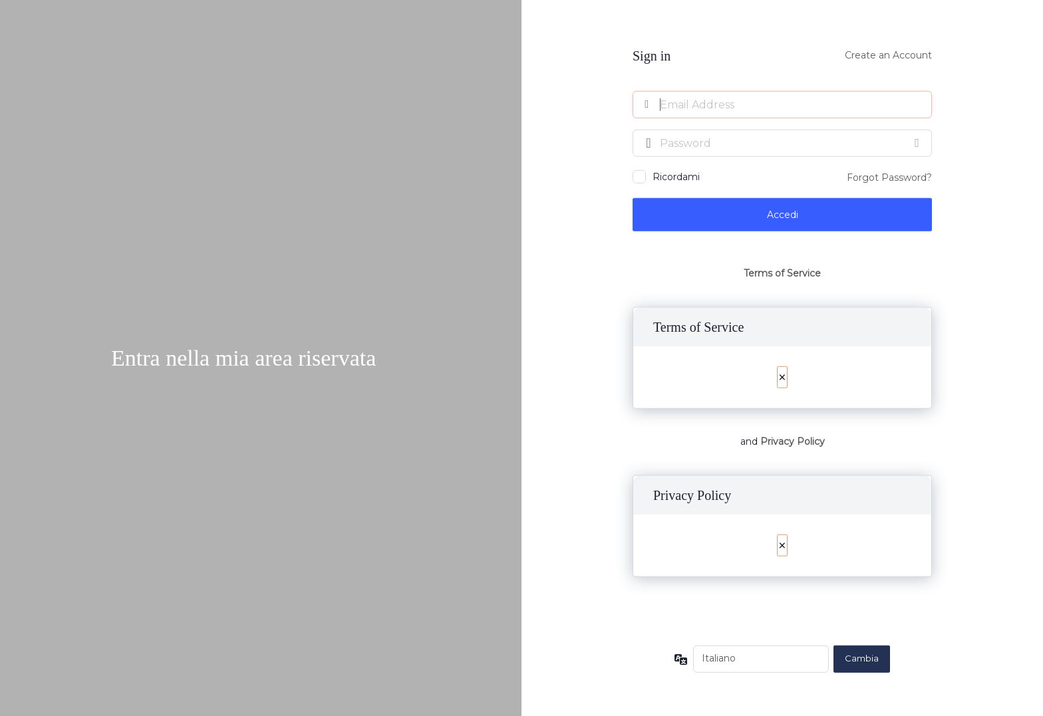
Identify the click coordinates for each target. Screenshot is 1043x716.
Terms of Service (782, 273)
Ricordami (676, 176)
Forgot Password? (889, 177)
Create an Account (888, 54)
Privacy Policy (792, 441)
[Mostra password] (918, 142)
